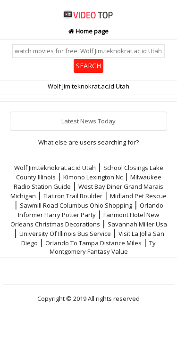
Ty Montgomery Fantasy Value (103, 247)
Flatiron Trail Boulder (72, 196)
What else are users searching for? (88, 142)
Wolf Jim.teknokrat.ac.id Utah (55, 167)
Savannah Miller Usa (137, 224)
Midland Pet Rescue (138, 196)
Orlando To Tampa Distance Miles (93, 243)
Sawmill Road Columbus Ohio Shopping (76, 205)
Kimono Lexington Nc (93, 177)
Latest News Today (88, 121)
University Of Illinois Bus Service (65, 233)
